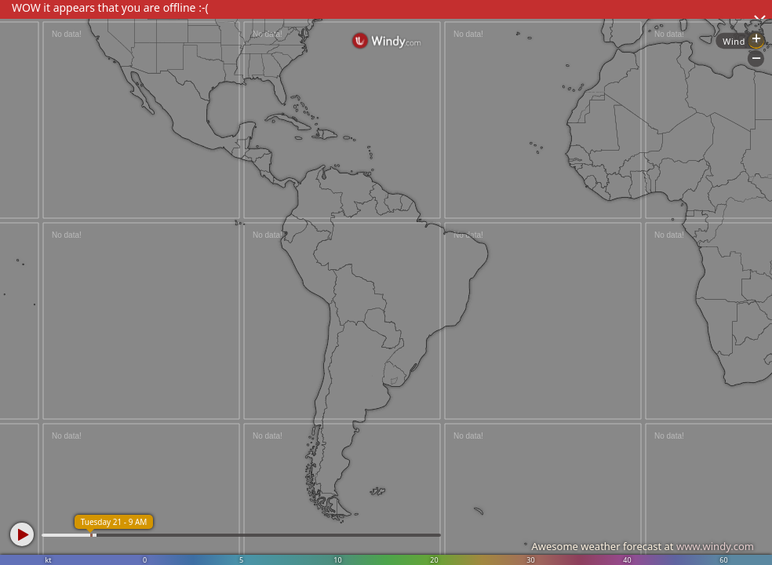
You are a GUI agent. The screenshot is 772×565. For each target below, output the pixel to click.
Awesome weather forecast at (642, 546)
